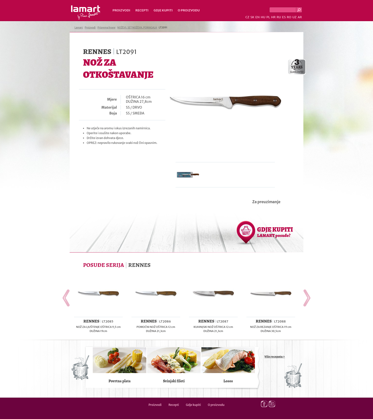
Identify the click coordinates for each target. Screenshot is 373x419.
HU (263, 17)
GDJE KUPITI (275, 231)
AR (300, 17)
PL (268, 17)
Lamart (86, 12)
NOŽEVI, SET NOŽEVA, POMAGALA (137, 27)
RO (289, 17)
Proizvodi (121, 10)
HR (273, 17)
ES (284, 17)
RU (279, 17)
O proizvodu (189, 10)
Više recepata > (274, 356)
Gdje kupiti (163, 10)
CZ (247, 17)
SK (252, 17)
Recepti (142, 10)
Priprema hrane (106, 27)
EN (257, 17)
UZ (294, 17)
